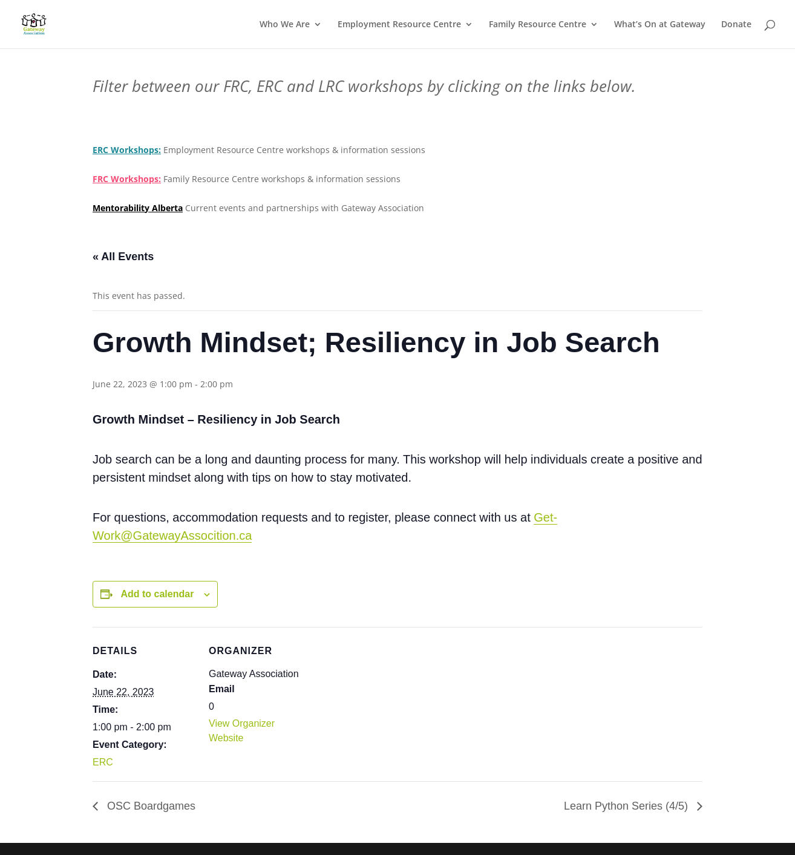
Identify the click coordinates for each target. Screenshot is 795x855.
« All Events (123, 257)
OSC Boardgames (149, 806)
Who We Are (285, 25)
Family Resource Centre (537, 25)
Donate (736, 25)
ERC (103, 762)
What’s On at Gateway (659, 25)
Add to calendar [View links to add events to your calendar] (157, 594)
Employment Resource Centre (399, 25)
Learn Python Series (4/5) (627, 806)
